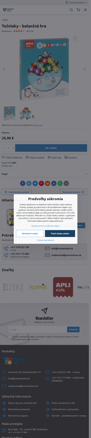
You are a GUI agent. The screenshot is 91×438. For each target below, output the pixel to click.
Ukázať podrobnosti (45, 240)
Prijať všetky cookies (60, 233)
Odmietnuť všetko (30, 233)
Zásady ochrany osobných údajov (45, 225)
